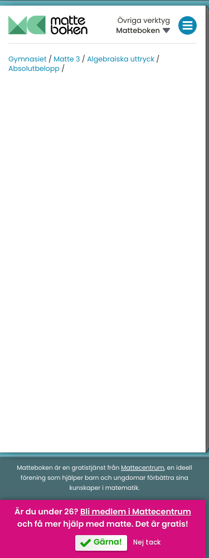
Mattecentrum (142, 468)
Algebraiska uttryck (120, 59)
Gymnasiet (27, 59)
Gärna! (108, 542)
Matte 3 (67, 59)
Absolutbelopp (34, 69)
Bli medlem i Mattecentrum (135, 512)
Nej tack (147, 542)
